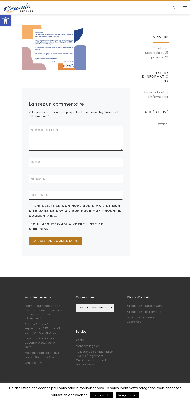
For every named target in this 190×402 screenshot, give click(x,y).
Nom (36, 162)
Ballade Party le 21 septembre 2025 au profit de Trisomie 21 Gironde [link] (42, 328)
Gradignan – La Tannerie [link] (144, 312)
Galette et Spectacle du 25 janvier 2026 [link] (157, 52)
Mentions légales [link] (88, 346)
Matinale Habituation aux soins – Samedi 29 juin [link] (42, 355)
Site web (40, 195)
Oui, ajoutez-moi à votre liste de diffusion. (66, 227)
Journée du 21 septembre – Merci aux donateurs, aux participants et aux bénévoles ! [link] (43, 312)
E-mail (38, 178)
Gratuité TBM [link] (33, 363)
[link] (5, 20)
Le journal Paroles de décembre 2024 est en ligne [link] (41, 343)
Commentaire (45, 130)
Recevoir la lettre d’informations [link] (156, 94)
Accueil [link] (81, 340)
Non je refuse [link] (127, 395)
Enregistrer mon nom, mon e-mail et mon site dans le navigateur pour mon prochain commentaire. (75, 210)
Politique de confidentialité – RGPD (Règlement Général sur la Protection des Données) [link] (94, 358)
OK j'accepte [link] (101, 395)
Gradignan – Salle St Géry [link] (144, 306)
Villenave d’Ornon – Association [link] (140, 320)
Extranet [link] (163, 124)
